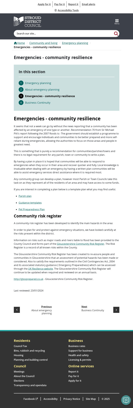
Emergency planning (75, 43)
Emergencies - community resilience (50, 96)
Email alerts (88, 4)
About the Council (24, 376)
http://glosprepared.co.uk (28, 279)
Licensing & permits (79, 359)
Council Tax (20, 346)
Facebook (29, 399)
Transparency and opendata (30, 385)
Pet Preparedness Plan (32, 209)
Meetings (19, 371)
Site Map (91, 399)
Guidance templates (30, 202)
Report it (73, 4)
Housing (18, 355)
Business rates (76, 346)
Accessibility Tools (68, 10)
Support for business (80, 350)
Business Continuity (37, 102)
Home (21, 43)
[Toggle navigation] (116, 22)
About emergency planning (42, 89)
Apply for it (44, 4)
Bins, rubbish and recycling (29, 350)
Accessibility (51, 399)
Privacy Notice (71, 399)
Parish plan (25, 196)
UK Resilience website (40, 268)
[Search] (116, 33)
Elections (19, 380)
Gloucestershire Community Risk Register (80, 243)
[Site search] (63, 33)
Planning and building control (31, 359)
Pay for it (59, 4)
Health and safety (78, 355)
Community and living (43, 43)
